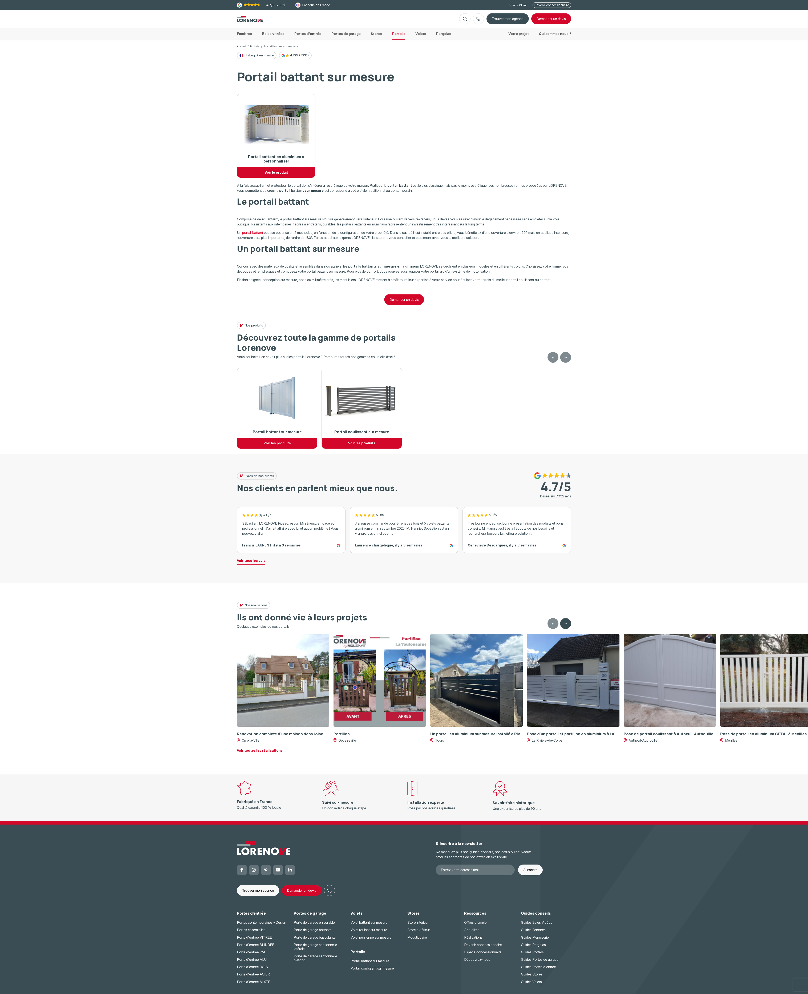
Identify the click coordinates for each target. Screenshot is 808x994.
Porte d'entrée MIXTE (253, 985)
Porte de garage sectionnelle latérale (315, 950)
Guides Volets (531, 985)
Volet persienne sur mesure (371, 940)
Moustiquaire (417, 940)
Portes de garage (310, 916)
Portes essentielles (251, 933)
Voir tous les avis (251, 564)
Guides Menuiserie (535, 940)
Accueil (241, 49)
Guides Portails (532, 955)
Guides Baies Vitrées (536, 926)
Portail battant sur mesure (370, 964)
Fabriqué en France (312, 5)
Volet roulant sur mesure (369, 933)
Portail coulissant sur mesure (372, 972)
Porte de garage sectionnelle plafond (315, 961)
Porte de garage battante (313, 933)
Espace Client (518, 5)
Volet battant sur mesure (369, 926)
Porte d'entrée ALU (252, 963)
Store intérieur (418, 926)
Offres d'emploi (475, 926)
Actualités (471, 933)
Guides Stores (531, 977)
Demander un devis (404, 303)
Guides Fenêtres (533, 933)
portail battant (252, 236)
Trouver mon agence (508, 20)
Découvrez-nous (477, 963)
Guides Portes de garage (539, 963)
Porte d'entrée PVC (251, 955)
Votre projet (518, 37)
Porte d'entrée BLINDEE (255, 948)
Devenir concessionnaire (551, 5)
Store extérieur (418, 933)
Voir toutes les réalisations (260, 753)
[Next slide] (565, 626)
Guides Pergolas (533, 948)
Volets (357, 916)
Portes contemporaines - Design (261, 926)
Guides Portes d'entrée (538, 970)
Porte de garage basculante (315, 940)
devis (551, 20)
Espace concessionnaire (482, 955)
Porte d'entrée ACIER (253, 977)
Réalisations (473, 940)
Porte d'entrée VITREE (254, 940)
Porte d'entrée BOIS (252, 970)
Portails (254, 49)
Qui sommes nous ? (555, 37)
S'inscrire (530, 873)
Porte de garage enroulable (314, 926)
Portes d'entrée (251, 916)
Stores (413, 916)
